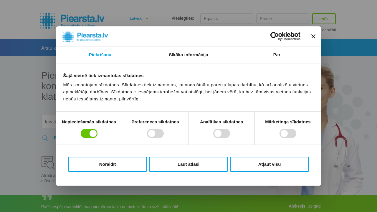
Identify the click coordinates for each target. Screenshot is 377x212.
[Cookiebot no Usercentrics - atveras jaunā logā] (274, 36)
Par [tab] (277, 54)
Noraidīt (107, 164)
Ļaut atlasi (188, 164)
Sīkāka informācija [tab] (188, 54)
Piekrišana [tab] (100, 54)
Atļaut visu (269, 164)
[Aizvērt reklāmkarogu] (313, 36)
